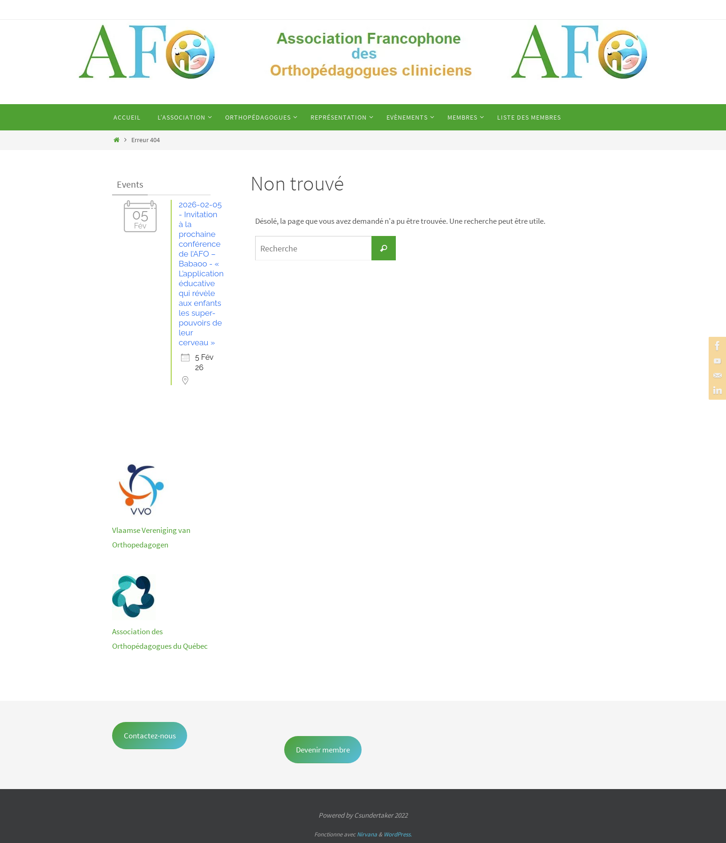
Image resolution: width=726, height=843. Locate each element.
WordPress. (398, 834)
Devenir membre (323, 749)
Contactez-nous (150, 735)
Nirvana (367, 834)
